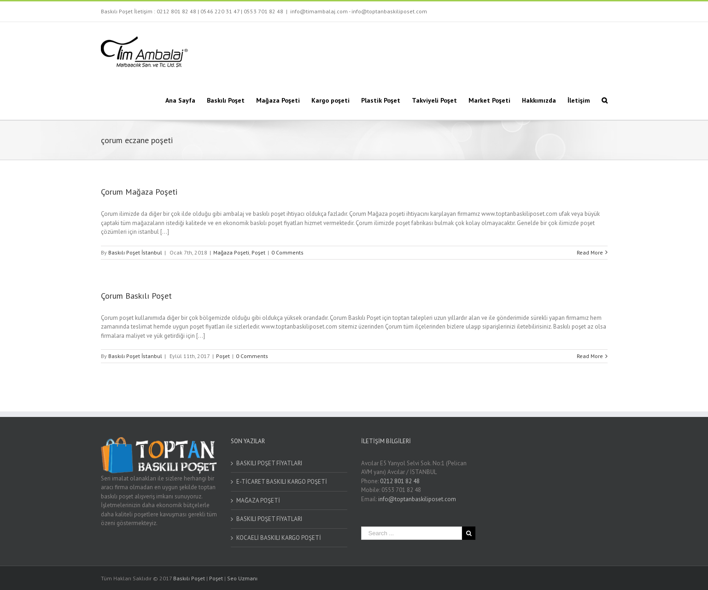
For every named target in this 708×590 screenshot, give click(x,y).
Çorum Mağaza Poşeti (139, 191)
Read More (590, 252)
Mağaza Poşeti (231, 252)
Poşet (258, 252)
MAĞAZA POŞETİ (258, 500)
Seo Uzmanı (242, 578)
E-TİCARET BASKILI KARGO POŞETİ (281, 482)
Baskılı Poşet (189, 578)
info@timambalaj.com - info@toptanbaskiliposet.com (358, 11)
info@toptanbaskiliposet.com (417, 499)
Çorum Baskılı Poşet (136, 295)
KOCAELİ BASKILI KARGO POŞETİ (278, 538)
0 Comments (287, 252)
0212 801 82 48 (176, 11)
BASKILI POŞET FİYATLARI (269, 463)
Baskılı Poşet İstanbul (135, 252)
